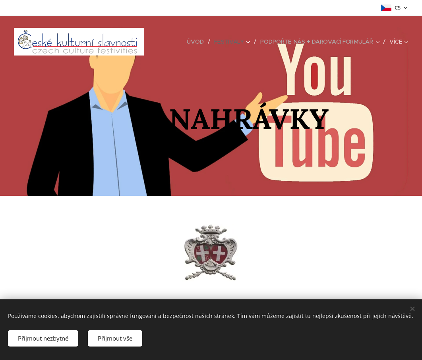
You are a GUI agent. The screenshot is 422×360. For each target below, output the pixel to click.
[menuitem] (196, 42)
